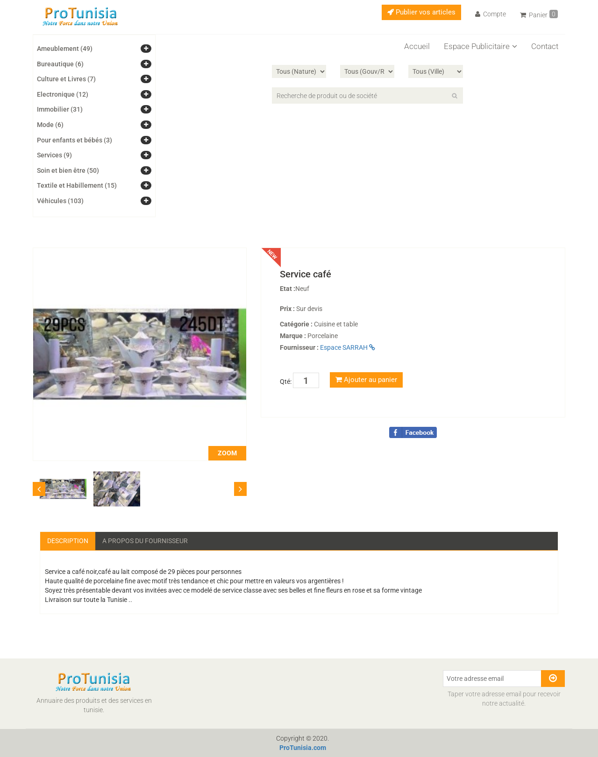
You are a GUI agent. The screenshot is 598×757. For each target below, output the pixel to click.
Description (67, 541)
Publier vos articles (421, 12)
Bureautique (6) (60, 64)
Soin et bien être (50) (68, 170)
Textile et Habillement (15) (77, 185)
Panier (539, 14)
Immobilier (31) (60, 109)
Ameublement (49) (65, 48)
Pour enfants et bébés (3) (74, 140)
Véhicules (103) (60, 201)
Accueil (417, 46)
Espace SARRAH (347, 347)
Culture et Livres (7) (66, 79)
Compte (490, 14)
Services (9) (54, 155)
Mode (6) (50, 124)
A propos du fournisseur (145, 541)
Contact (544, 46)
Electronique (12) (62, 94)
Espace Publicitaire (480, 46)
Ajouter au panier (366, 379)
